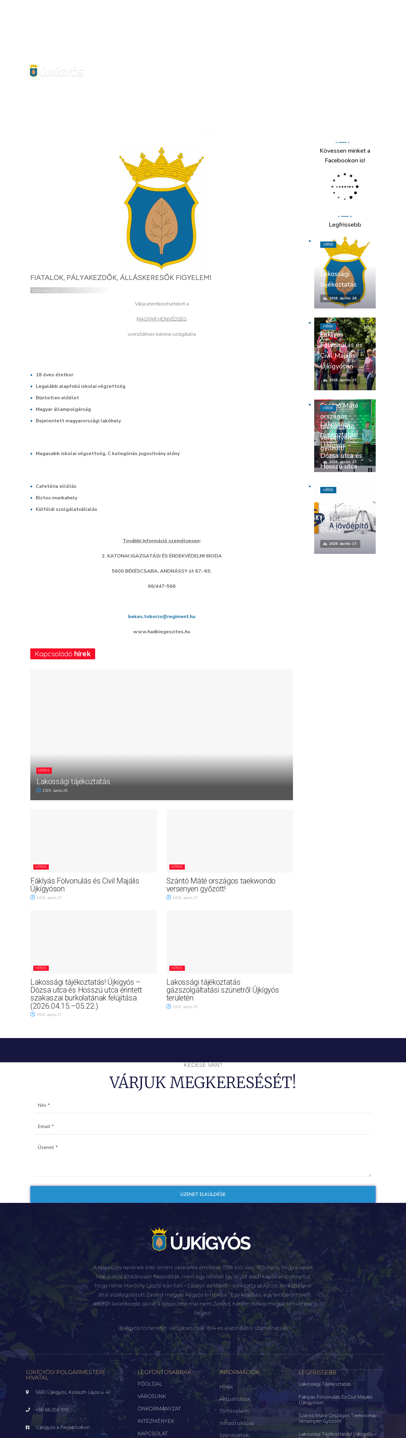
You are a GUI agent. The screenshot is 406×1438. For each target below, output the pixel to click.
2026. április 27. (46, 898)
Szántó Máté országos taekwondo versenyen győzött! (220, 885)
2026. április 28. (52, 790)
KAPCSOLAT (153, 1433)
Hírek (44, 770)
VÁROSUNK (152, 1396)
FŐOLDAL (150, 1384)
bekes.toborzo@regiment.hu (161, 616)
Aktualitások (235, 1399)
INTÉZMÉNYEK (156, 1421)
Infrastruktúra (236, 1423)
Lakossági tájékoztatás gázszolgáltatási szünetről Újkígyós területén (222, 990)
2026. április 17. (46, 1015)
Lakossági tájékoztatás (73, 781)
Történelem (234, 1411)
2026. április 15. (182, 1007)
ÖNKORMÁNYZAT (159, 1409)
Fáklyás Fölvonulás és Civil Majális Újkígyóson (84, 885)
